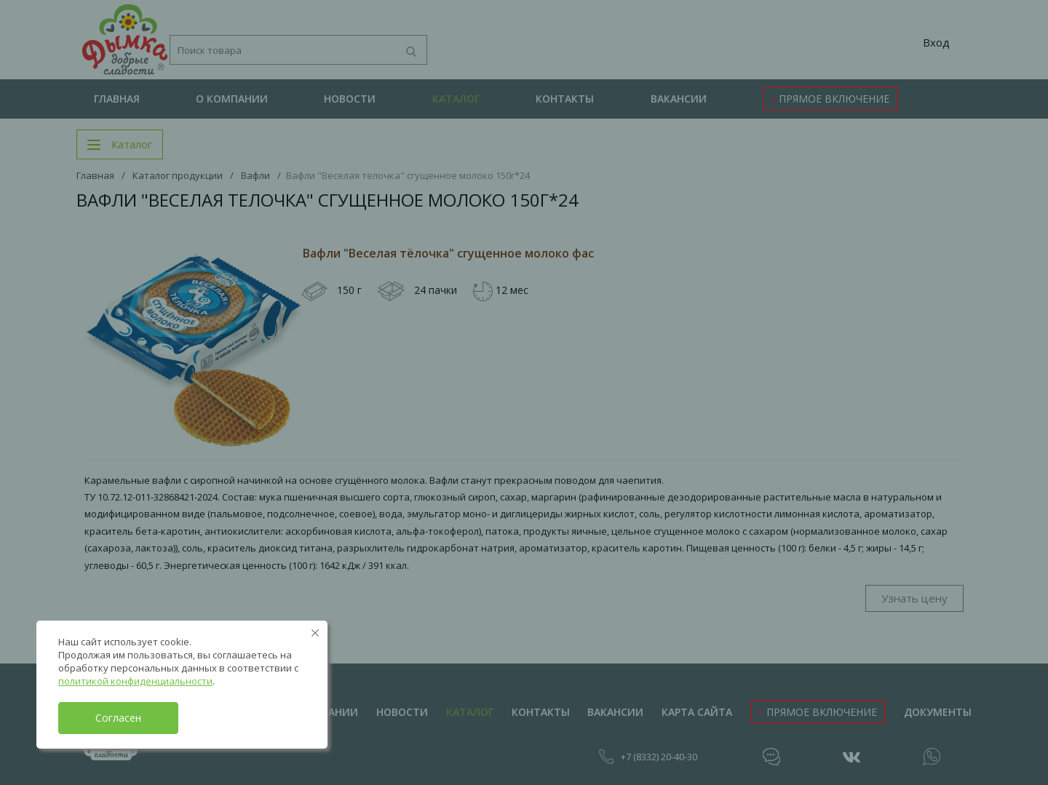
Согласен (118, 718)
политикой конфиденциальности (135, 681)
